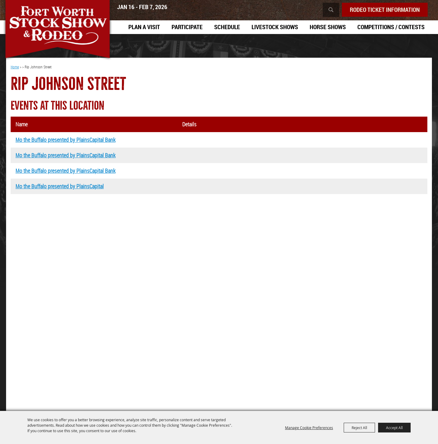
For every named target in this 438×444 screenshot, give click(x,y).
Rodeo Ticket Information (385, 9)
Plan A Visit (144, 27)
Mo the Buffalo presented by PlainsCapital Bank (66, 139)
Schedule (227, 27)
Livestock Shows (275, 27)
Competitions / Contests (391, 27)
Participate (187, 27)
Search (331, 10)
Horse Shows (328, 27)
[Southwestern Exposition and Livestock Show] (57, 30)
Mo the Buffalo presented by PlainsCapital (60, 186)
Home (15, 66)
